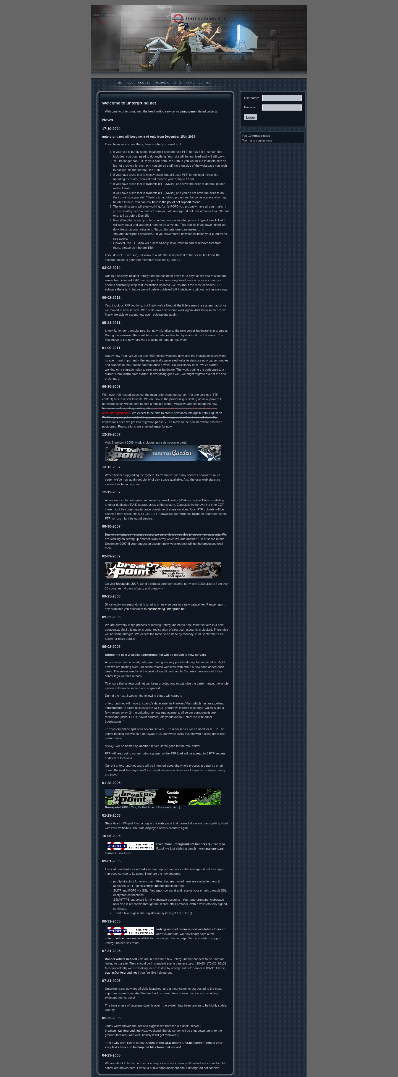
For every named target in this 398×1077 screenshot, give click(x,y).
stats (161, 823)
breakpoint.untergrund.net (122, 1030)
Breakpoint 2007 (127, 583)
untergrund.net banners (121, 938)
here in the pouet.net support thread (176, 202)
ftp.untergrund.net (152, 885)
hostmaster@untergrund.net (166, 608)
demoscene (188, 111)
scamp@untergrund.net (121, 972)
